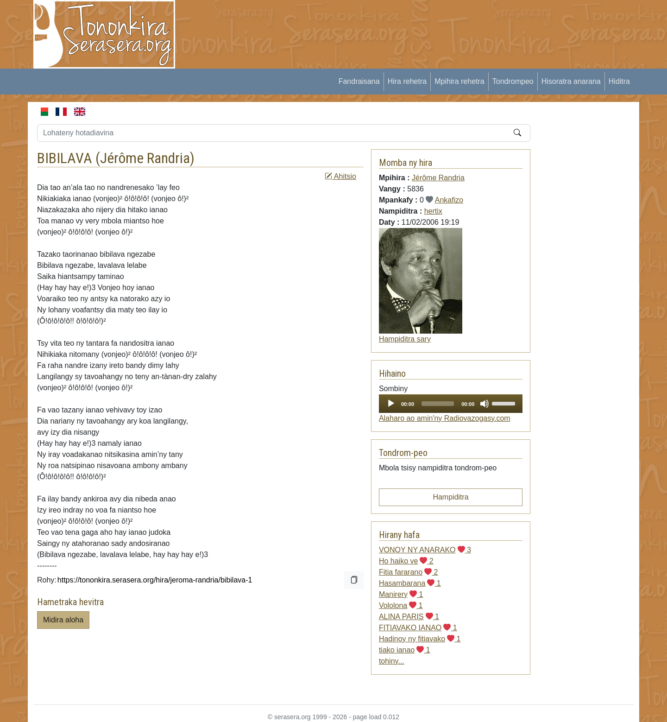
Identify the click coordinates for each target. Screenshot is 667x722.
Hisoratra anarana (571, 81)
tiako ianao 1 (404, 650)
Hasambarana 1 (410, 583)
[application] (450, 403)
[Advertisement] (354, 21)
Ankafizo (449, 200)
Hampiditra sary (405, 339)
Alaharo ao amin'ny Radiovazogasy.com (444, 418)
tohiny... (391, 661)
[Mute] (484, 403)
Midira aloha (63, 620)
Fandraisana (359, 81)
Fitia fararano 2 (408, 572)
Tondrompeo (513, 81)
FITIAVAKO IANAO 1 (418, 628)
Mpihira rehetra (459, 81)
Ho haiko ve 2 (406, 561)
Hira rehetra (407, 81)
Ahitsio (340, 176)
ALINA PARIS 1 (409, 617)
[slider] (438, 403)
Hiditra (619, 81)
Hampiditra (450, 497)
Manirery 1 (401, 594)
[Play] (391, 403)
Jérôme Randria (145, 158)
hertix (433, 211)
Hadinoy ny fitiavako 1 (420, 639)
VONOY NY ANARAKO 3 (425, 550)
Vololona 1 (401, 605)
